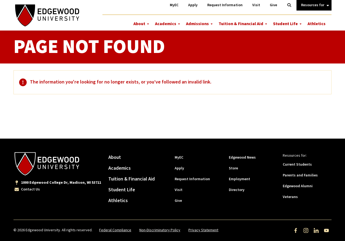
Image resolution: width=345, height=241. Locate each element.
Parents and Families (300, 175)
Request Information (192, 179)
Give (178, 200)
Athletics (317, 24)
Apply (179, 168)
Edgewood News (242, 157)
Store (233, 168)
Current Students (297, 164)
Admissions (197, 24)
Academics (165, 24)
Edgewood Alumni (298, 186)
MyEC (179, 157)
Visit (178, 190)
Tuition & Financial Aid (241, 24)
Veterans (290, 197)
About (139, 24)
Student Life (285, 24)
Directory (236, 190)
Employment (239, 179)
